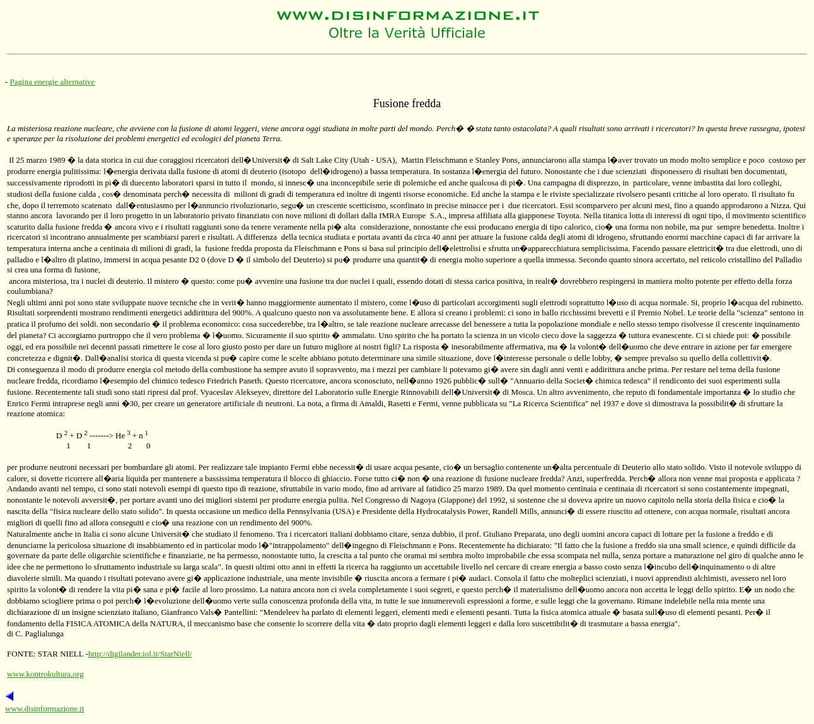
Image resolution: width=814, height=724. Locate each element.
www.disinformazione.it (44, 708)
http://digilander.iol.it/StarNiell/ (140, 653)
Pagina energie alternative (52, 81)
